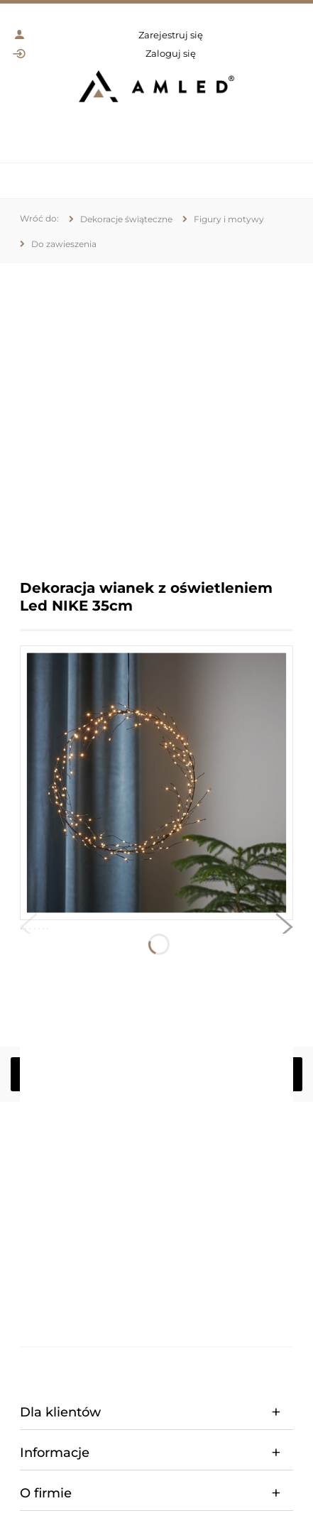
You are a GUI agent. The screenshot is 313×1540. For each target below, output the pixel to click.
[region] (156, 411)
